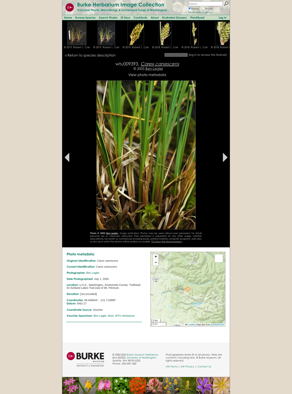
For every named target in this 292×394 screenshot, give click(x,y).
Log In (222, 17)
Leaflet (190, 324)
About (155, 17)
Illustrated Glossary (174, 17)
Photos (209, 8)
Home (68, 17)
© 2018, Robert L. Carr (165, 47)
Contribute (140, 17)
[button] (188, 289)
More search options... (202, 12)
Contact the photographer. (167, 241)
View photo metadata (147, 74)
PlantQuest (197, 17)
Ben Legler (154, 68)
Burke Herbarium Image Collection (120, 4)
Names (195, 8)
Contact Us (204, 366)
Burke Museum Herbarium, (143, 354)
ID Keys (125, 17)
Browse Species (85, 17)
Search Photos (108, 17)
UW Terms (171, 366)
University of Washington (141, 357)
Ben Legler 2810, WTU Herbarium (114, 315)
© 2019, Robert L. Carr (77, 47)
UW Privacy (187, 366)
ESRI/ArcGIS (217, 324)
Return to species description (91, 55)
